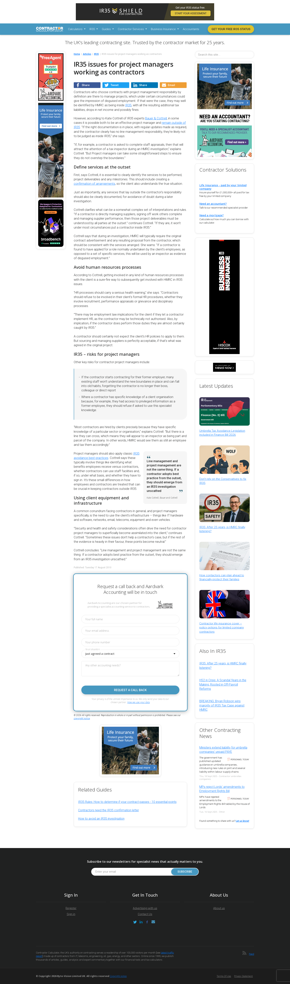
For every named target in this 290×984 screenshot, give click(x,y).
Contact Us (145, 914)
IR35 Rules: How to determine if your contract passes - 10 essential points (127, 802)
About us (219, 908)
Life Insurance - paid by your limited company (222, 186)
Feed (251, 954)
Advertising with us (145, 908)
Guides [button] (107, 29)
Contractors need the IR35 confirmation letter (108, 810)
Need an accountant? (213, 203)
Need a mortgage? (211, 215)
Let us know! (242, 821)
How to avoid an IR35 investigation (101, 818)
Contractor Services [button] (131, 29)
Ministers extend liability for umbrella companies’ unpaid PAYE (223, 750)
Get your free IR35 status (231, 29)
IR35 (128, 105)
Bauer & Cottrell (156, 118)
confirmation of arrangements (94, 183)
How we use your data (138, 702)
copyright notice (82, 718)
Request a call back (130, 690)
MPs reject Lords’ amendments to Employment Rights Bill (222, 789)
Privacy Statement (243, 976)
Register (71, 908)
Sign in (71, 914)
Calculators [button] (75, 29)
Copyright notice (118, 976)
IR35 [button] (93, 29)
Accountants (191, 29)
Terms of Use (224, 976)
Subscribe (184, 871)
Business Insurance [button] (164, 29)
